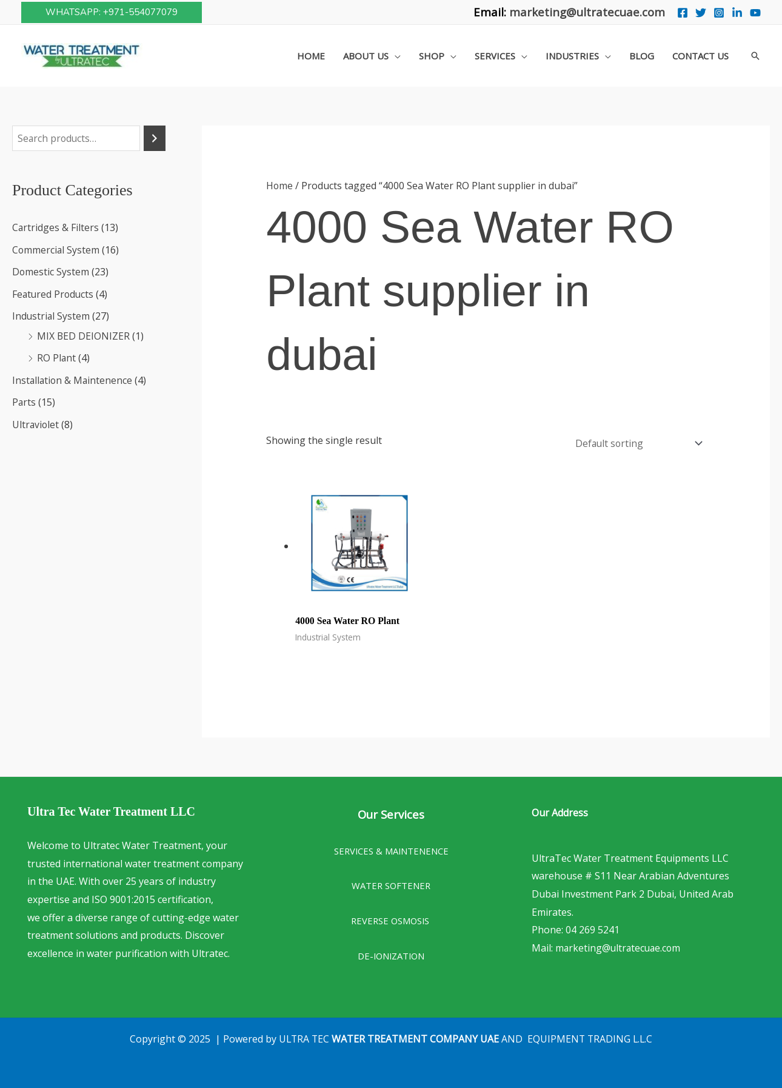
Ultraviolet (36, 422)
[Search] (154, 139)
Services (495, 56)
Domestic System (51, 271)
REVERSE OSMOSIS (391, 918)
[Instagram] (718, 12)
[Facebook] (682, 12)
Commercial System (56, 250)
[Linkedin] (737, 12)
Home (311, 56)
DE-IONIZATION (391, 953)
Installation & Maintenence (73, 378)
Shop (431, 56)
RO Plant (56, 356)
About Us (366, 56)
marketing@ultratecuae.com (587, 11)
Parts (24, 400)
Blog (641, 56)
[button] (111, 12)
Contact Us (700, 56)
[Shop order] (635, 442)
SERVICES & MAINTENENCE (391, 848)
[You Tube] (755, 12)
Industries (572, 56)
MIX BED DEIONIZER (83, 334)
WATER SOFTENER (391, 883)
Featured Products (54, 293)
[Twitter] (700, 12)
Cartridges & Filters (55, 228)
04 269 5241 (593, 927)
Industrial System (51, 315)
